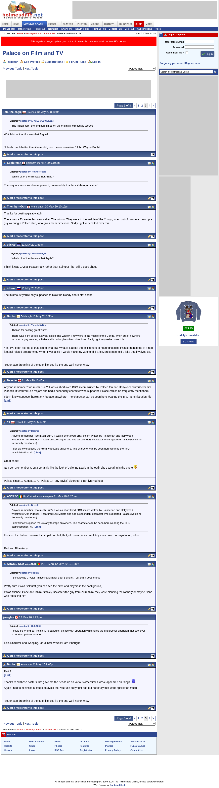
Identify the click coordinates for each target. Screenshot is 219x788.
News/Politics (82, 29)
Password (178, 47)
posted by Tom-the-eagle (33, 172)
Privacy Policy (113, 750)
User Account (36, 741)
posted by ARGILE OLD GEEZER (37, 121)
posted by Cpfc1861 (30, 626)
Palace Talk (9, 29)
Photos (58, 746)
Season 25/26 (137, 741)
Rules (158, 29)
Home (20, 33)
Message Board (33, 33)
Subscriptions (144, 29)
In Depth (84, 741)
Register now (192, 63)
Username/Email (174, 42)
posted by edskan (29, 573)
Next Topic (31, 68)
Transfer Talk (24, 29)
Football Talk (99, 29)
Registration (86, 750)
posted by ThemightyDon (33, 325)
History (8, 750)
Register (12, 61)
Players (109, 746)
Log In (96, 61)
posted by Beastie (29, 431)
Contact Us (136, 750)
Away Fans (66, 29)
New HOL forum (117, 41)
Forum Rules (77, 61)
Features (84, 746)
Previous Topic (12, 68)
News (58, 741)
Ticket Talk (39, 29)
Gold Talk (129, 29)
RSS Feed (60, 750)
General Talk (115, 29)
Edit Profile (31, 61)
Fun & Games (137, 746)
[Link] (8, 400)
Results (8, 746)
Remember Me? (175, 52)
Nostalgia (53, 29)
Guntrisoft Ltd (117, 785)
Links (32, 750)
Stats (32, 746)
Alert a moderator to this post (25, 154)
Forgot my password (171, 63)
